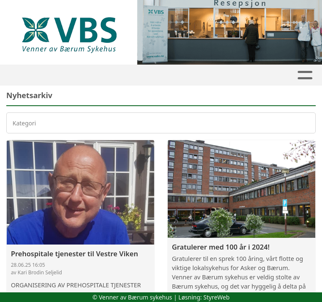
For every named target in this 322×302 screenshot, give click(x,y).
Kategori (24, 123)
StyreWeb (216, 297)
